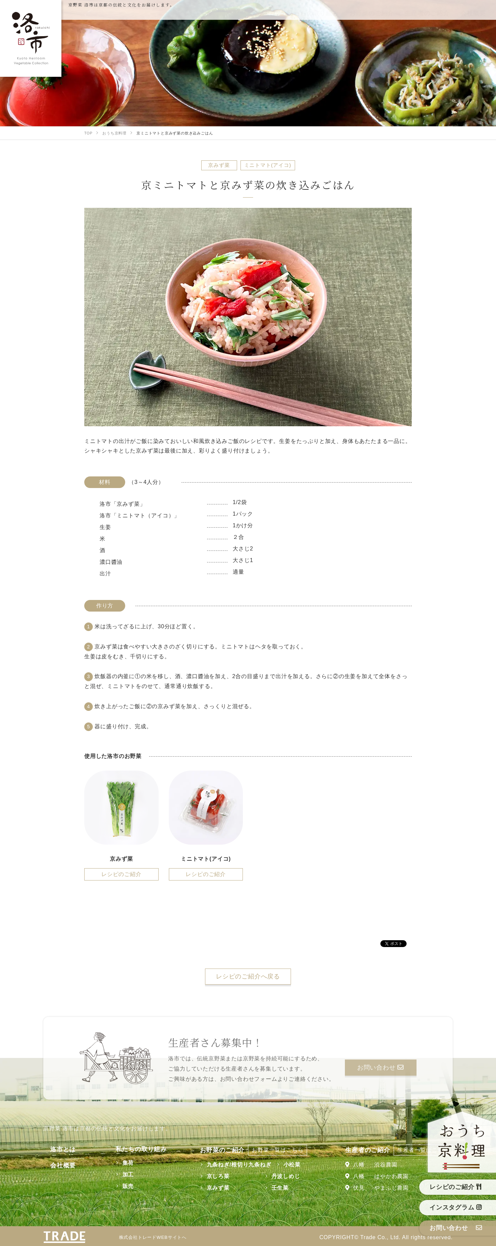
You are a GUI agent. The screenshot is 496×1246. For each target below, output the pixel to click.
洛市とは (56, 1149)
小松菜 (287, 1165)
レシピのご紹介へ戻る (248, 976)
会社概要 (56, 1165)
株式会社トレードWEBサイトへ (158, 1237)
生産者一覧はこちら (423, 1150)
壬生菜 (275, 1188)
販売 (119, 1186)
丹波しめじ (281, 1176)
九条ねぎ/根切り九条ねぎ (234, 1165)
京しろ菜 (213, 1176)
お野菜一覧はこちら (273, 1150)
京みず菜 (213, 1188)
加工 (119, 1174)
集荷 (119, 1163)
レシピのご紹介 (121, 874)
